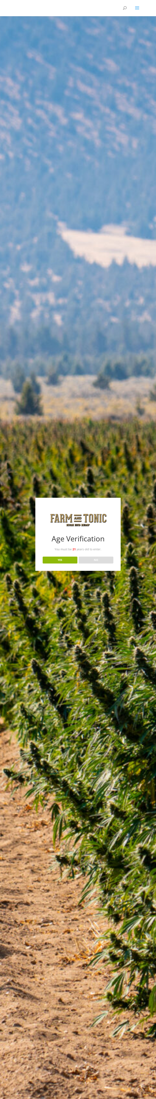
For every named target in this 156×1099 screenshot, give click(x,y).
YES (60, 560)
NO (96, 560)
